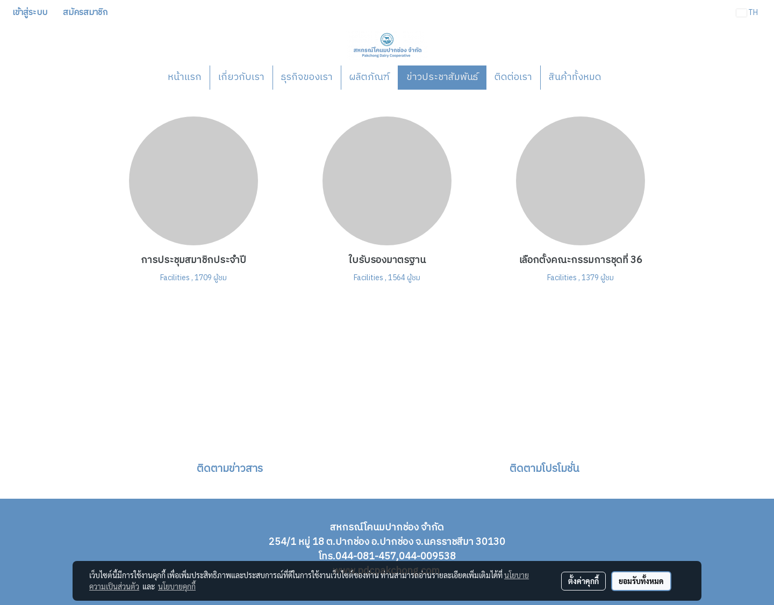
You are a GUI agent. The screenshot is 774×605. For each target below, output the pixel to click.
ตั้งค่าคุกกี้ (583, 581)
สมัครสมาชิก (85, 12)
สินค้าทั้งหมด (575, 77)
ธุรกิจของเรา (307, 77)
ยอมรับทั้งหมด (641, 581)
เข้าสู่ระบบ (29, 12)
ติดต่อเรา (513, 77)
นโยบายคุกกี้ (177, 586)
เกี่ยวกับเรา (241, 77)
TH (747, 12)
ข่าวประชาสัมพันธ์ (442, 77)
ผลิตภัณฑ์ (369, 77)
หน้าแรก (185, 77)
